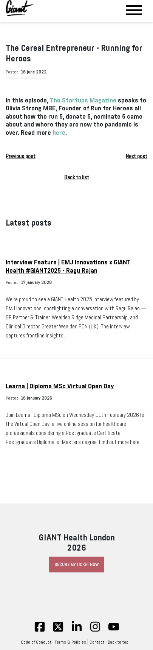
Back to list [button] (76, 177)
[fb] (39, 630)
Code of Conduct (36, 642)
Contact (97, 642)
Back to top (120, 642)
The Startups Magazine (83, 100)
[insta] (95, 630)
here (59, 133)
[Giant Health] (20, 8)
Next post (136, 156)
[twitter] (58, 630)
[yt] (113, 630)
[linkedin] (76, 630)
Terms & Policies (70, 642)
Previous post (21, 156)
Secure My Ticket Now (76, 564)
